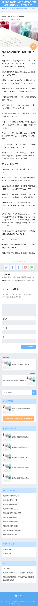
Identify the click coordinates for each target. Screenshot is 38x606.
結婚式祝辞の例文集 (27, 277)
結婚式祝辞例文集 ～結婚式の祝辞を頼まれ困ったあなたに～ (18, 578)
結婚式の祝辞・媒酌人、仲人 (13, 522)
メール (5, 328)
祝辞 (16, 280)
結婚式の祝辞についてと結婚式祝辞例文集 (18, 573)
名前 (4, 319)
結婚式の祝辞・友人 (10, 509)
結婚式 (22, 280)
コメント (5, 302)
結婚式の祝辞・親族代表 (10, 277)
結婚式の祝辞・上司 (10, 500)
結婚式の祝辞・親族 (10, 526)
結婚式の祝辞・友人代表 (12, 513)
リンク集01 (7, 568)
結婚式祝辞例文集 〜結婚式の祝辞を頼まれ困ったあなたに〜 (19, 3)
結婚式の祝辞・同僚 (10, 517)
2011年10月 (7, 549)
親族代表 (31, 280)
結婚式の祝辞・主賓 (10, 504)
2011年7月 (7, 554)
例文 (10, 280)
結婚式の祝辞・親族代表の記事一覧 (18, 418)
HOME (19, 595)
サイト (4, 337)
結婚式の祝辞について (11, 496)
